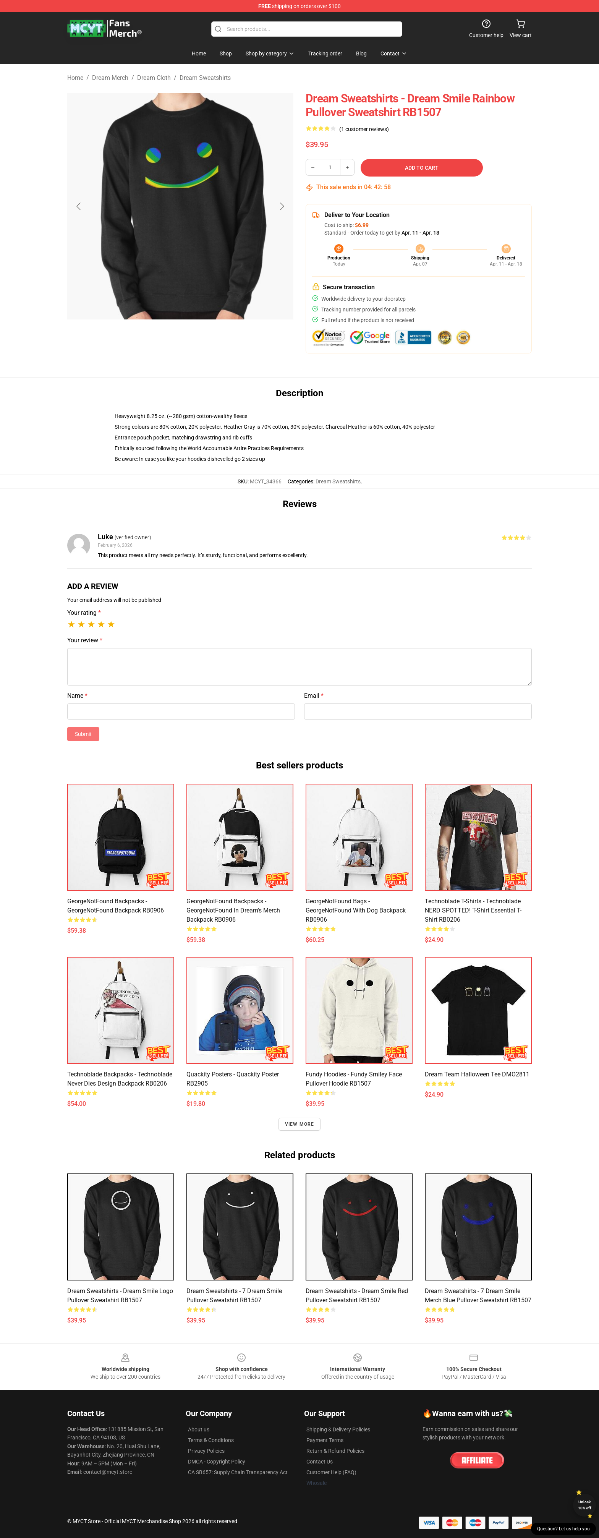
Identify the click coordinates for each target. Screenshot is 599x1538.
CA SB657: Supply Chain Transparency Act (238, 1472)
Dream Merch (110, 77)
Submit (83, 734)
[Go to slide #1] (160, 338)
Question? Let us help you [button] (563, 1529)
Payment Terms (324, 1440)
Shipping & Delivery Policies (338, 1429)
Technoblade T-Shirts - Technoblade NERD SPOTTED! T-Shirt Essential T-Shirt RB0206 (473, 910)
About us (198, 1429)
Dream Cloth (154, 77)
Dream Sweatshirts (205, 77)
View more (299, 1124)
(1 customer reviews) (364, 129)
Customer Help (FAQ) (331, 1472)
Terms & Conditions (211, 1440)
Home (75, 77)
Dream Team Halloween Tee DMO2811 (477, 1074)
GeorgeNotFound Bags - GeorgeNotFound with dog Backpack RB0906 (356, 910)
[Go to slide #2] (200, 338)
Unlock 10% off (584, 1505)
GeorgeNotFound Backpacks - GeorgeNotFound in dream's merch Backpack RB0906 (233, 910)
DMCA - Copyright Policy (216, 1462)
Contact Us (319, 1462)
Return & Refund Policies (335, 1451)
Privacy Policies (206, 1451)
